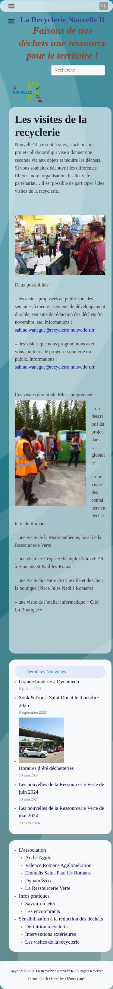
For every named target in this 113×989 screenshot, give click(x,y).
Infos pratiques (34, 896)
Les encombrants (42, 911)
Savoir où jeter (40, 903)
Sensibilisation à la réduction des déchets (61, 919)
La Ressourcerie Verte (48, 888)
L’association (32, 850)
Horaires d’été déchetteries (46, 768)
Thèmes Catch (75, 979)
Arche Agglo (38, 857)
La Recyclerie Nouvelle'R (62, 19)
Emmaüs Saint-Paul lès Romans (58, 873)
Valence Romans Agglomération (58, 865)
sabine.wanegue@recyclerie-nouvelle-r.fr (55, 329)
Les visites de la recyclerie (52, 942)
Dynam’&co (38, 880)
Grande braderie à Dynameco (49, 681)
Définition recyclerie (46, 926)
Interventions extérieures (50, 934)
